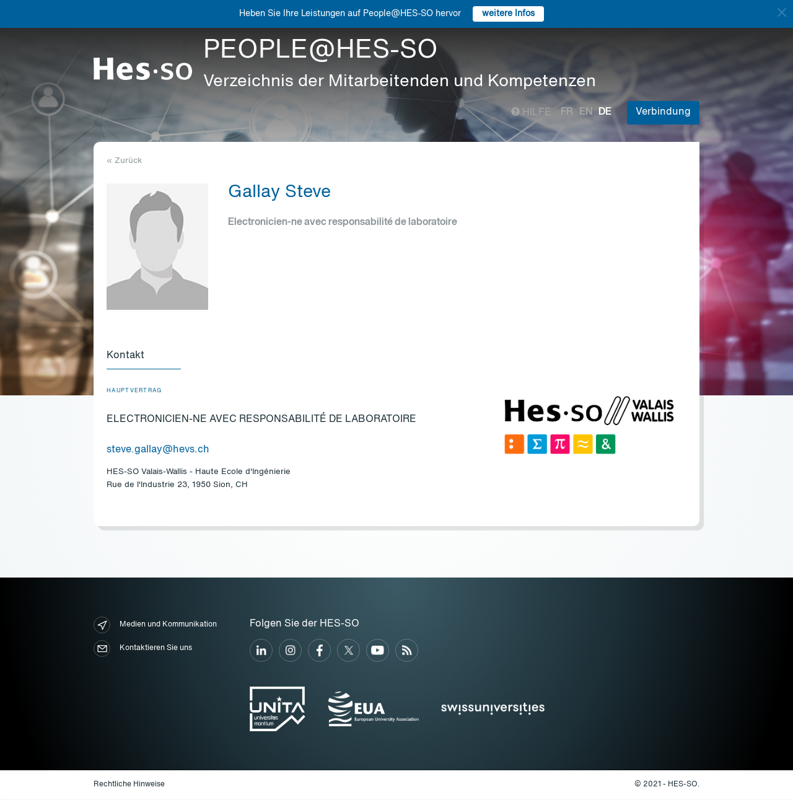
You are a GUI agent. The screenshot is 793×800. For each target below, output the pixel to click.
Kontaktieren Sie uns (143, 649)
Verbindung (663, 112)
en (585, 112)
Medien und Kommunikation (155, 625)
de (604, 112)
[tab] (144, 357)
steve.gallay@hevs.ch (158, 450)
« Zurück (124, 161)
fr (567, 112)
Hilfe (531, 113)
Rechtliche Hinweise (129, 785)
